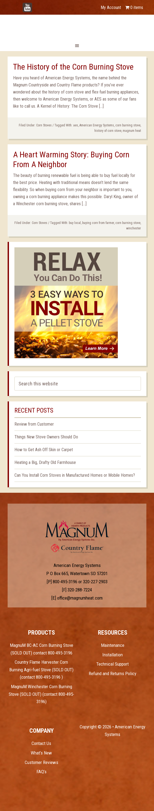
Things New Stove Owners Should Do (46, 436)
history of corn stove (107, 131)
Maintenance (112, 645)
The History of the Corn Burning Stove (73, 66)
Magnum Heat (77, 26)
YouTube (35, 4)
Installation (112, 654)
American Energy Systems (96, 125)
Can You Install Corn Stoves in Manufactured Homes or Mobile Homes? (74, 475)
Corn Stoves (44, 125)
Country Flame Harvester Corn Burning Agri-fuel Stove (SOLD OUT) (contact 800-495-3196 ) (41, 669)
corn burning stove (127, 125)
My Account (111, 7)
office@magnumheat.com (80, 598)
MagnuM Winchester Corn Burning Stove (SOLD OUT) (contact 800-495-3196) (41, 694)
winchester (133, 228)
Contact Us (41, 743)
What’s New (41, 753)
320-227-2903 (95, 581)
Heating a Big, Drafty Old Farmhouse (45, 462)
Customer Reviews (41, 762)
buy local (75, 223)
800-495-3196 (65, 581)
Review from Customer (34, 424)
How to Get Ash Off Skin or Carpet (43, 449)
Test (77, 530)
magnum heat (132, 131)
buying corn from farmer (98, 223)
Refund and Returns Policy (112, 673)
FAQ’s (41, 771)
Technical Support (112, 664)
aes (75, 125)
